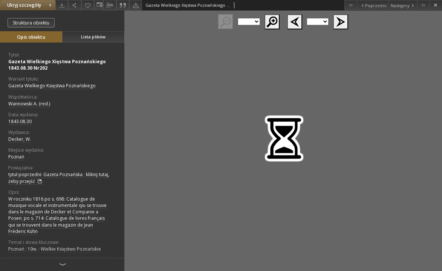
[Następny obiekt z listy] (402, 5)
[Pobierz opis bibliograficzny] (109, 5)
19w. (32, 249)
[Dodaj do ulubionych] (87, 5)
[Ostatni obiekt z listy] (423, 5)
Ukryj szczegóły (30, 5)
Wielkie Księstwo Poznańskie (71, 249)
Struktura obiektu (31, 23)
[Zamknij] (436, 5)
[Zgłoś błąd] (135, 5)
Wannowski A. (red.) (29, 103)
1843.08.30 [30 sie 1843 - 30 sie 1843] (20, 121)
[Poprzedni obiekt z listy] (372, 5)
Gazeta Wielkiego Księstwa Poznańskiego (52, 85)
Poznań (16, 157)
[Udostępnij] (74, 5)
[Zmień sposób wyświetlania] (98, 5)
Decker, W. (19, 139)
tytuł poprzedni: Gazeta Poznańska (45, 174)
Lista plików (93, 37)
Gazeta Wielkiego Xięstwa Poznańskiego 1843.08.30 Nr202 (57, 64)
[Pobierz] (61, 5)
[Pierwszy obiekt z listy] (350, 5)
